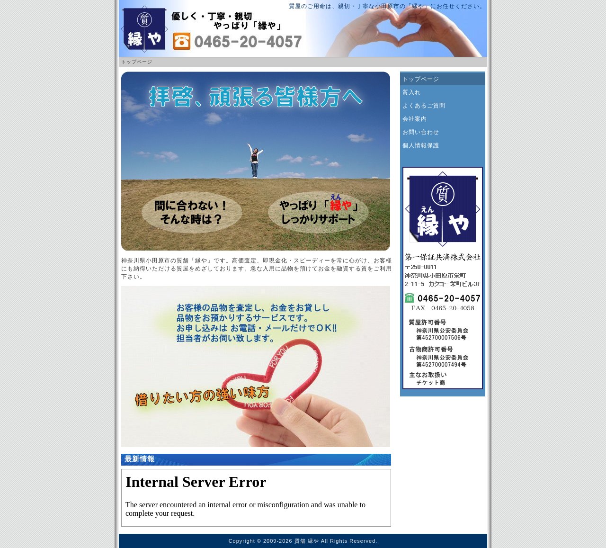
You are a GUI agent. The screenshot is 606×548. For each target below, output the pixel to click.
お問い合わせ (420, 132)
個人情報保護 (420, 145)
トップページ (420, 79)
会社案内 (414, 119)
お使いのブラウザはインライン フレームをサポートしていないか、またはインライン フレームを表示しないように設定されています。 (256, 497)
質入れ (411, 92)
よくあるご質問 (424, 105)
